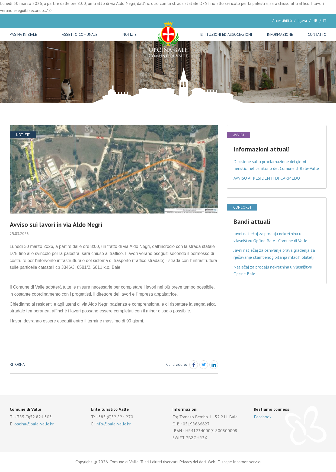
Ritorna (17, 364)
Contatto (317, 34)
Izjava (302, 20)
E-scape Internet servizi (239, 461)
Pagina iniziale (23, 34)
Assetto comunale (79, 34)
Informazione (280, 34)
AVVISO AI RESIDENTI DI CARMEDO (266, 178)
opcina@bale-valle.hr (34, 423)
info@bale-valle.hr (113, 423)
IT (325, 20)
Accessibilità (282, 20)
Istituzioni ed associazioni (226, 34)
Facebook (262, 416)
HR (315, 20)
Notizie (129, 34)
